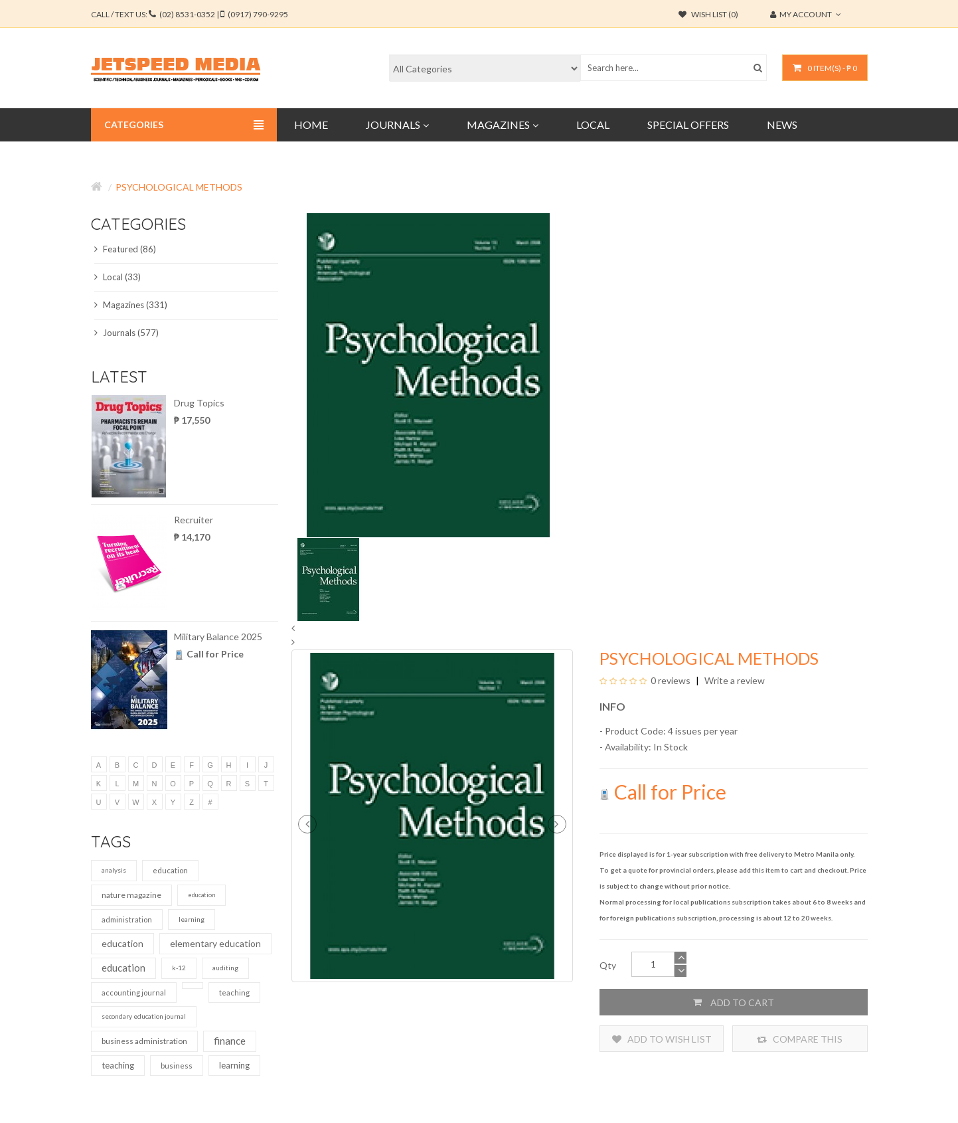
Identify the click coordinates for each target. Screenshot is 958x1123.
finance (230, 1041)
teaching (234, 992)
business (177, 1065)
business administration (144, 1041)
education (170, 870)
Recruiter (193, 519)
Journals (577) (126, 332)
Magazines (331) (130, 305)
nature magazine (131, 895)
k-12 (179, 968)
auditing (225, 968)
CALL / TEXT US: (189, 14)
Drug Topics (199, 402)
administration (127, 919)
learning (191, 919)
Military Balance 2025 (218, 636)
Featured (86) (125, 249)
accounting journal (134, 992)
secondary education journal (144, 1016)
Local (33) (117, 277)
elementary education (215, 943)
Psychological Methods (179, 187)
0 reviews (670, 680)
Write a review (733, 680)
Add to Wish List (662, 1039)
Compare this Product (799, 1039)
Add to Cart (733, 1002)
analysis (114, 870)
